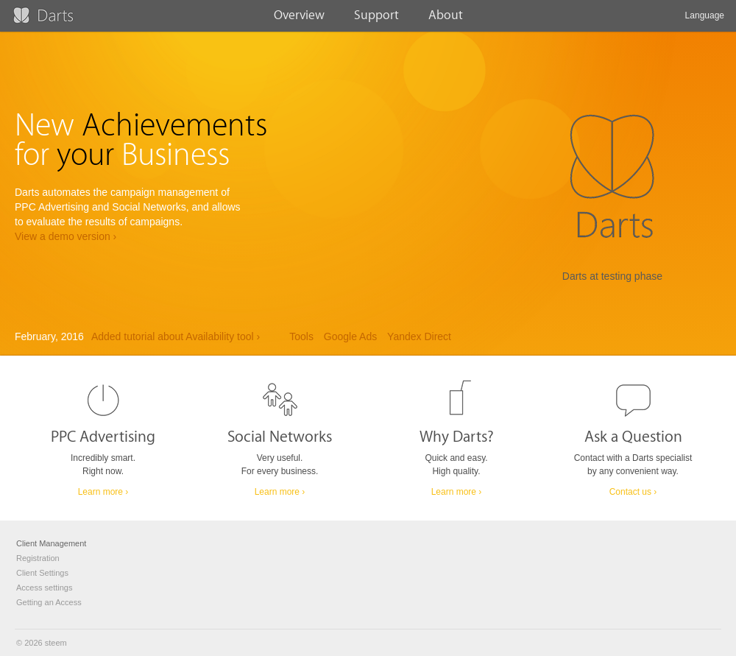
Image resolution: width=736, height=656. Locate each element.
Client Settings (42, 572)
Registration (38, 558)
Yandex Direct (419, 336)
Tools (301, 336)
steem (56, 642)
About (446, 20)
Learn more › (103, 492)
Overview (299, 20)
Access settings (44, 587)
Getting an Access (49, 602)
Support (376, 20)
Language (704, 21)
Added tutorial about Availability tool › (175, 336)
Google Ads (350, 336)
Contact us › (633, 492)
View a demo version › (65, 236)
